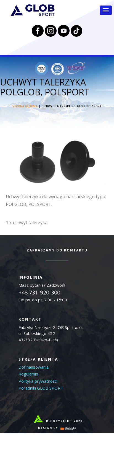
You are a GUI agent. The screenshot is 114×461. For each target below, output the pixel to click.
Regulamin (28, 374)
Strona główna (25, 106)
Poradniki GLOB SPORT (40, 388)
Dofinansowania (33, 367)
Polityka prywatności (37, 381)
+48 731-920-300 (39, 292)
